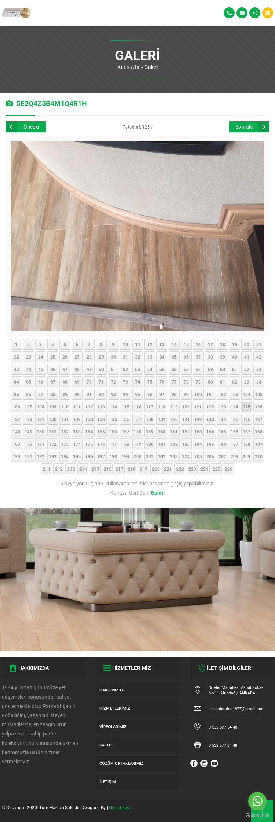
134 (101, 419)
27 (77, 357)
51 (113, 369)
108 (40, 407)
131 (65, 419)
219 (144, 469)
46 (52, 369)
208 (234, 456)
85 (16, 394)
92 (101, 394)
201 (149, 456)
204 (186, 456)
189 (259, 444)
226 (228, 469)
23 (28, 357)
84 (258, 382)
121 (198, 407)
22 (16, 357)
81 (222, 382)
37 (198, 357)
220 (156, 469)
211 (47, 469)
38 (210, 357)
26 (65, 357)
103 (234, 394)
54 (149, 369)
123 (222, 407)
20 (246, 344)
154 (89, 431)
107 (28, 407)
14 (174, 344)
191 (28, 456)
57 (186, 369)
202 (162, 456)
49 (89, 369)
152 (65, 431)
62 (246, 369)
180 (149, 444)
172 (53, 444)
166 (234, 431)
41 (246, 357)
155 (101, 431)
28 (89, 357)
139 (162, 419)
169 (16, 444)
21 (258, 344)
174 (77, 444)
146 (246, 419)
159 (149, 431)
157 (125, 431)
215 (95, 469)
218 (131, 469)
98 (174, 394)
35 (174, 357)
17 (210, 344)
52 (125, 369)
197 (101, 456)
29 (101, 357)
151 (53, 431)
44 (28, 369)
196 (89, 456)
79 (198, 382)
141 (186, 419)
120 (186, 407)
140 (174, 419)
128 (28, 419)
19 (234, 344)
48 (77, 369)
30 (113, 357)
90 (77, 394)
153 (77, 431)
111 (77, 407)
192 (40, 456)
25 (52, 357)
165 (222, 431)
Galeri (151, 66)
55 (161, 369)
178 (125, 444)
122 (210, 407)
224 (204, 469)
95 (137, 394)
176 (101, 444)
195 (77, 456)
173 (65, 444)
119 (174, 407)
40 (234, 357)
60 (222, 369)
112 (89, 407)
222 (180, 469)
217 (119, 469)
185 (210, 444)
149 (28, 431)
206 (210, 456)
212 (59, 469)
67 (52, 382)
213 (71, 469)
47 (65, 369)
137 (137, 419)
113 (101, 407)
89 (65, 394)
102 (222, 394)
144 (222, 419)
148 (16, 431)
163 (198, 431)
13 (161, 344)
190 (16, 456)
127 (16, 419)
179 (137, 444)
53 (137, 369)
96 (149, 394)
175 (89, 444)
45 (40, 369)
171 (40, 444)
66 (40, 382)
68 (65, 382)
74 (137, 382)
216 (107, 469)
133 (89, 419)
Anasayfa (128, 66)
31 (125, 357)
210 (259, 456)
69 (77, 382)
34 (161, 357)
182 (174, 444)
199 (125, 456)
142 (198, 419)
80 (210, 382)
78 (186, 382)
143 (210, 419)
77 (174, 382)
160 (162, 431)
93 (113, 394)
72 (113, 382)
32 (137, 357)
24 (40, 357)
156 (113, 431)
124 (234, 407)
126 (259, 407)
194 (65, 456)
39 (222, 357)
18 (222, 344)
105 (259, 394)
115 (125, 407)
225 (216, 469)
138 (149, 419)
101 (210, 394)
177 (113, 444)
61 (234, 369)
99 (186, 394)
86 (28, 394)
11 (137, 344)
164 (210, 431)
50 (101, 369)
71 (101, 382)
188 (246, 444)
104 (246, 394)
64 (16, 382)
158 (137, 431)
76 (161, 382)
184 (198, 444)
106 (16, 407)
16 (198, 344)
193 (53, 456)
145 (234, 419)
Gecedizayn (120, 807)
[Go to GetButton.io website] (257, 815)
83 (246, 382)
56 (174, 369)
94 (125, 394)
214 (83, 469)
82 (234, 382)
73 (125, 382)
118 (162, 407)
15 (186, 344)
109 (53, 407)
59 (210, 369)
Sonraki (244, 126)
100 (198, 394)
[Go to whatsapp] (257, 801)
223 (192, 469)
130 (53, 419)
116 (137, 407)
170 (28, 444)
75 (149, 382)
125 (246, 407)
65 (28, 382)
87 (40, 394)
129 (40, 419)
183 (186, 444)
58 (198, 369)
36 (186, 357)
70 (89, 382)
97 (161, 394)
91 (89, 394)
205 (198, 456)
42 (258, 357)
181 (162, 444)
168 (259, 431)
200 (137, 456)
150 (40, 431)
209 (246, 456)
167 (246, 431)
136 (125, 419)
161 (174, 431)
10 (125, 344)
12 (149, 344)
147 (259, 419)
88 (52, 394)
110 (65, 407)
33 (149, 357)
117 (149, 407)
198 (113, 456)
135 (113, 419)
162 (186, 431)
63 (258, 369)
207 (222, 456)
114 (113, 407)
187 (234, 444)
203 (174, 456)
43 (16, 369)
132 (77, 419)
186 (222, 444)
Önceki (31, 126)
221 (168, 469)
